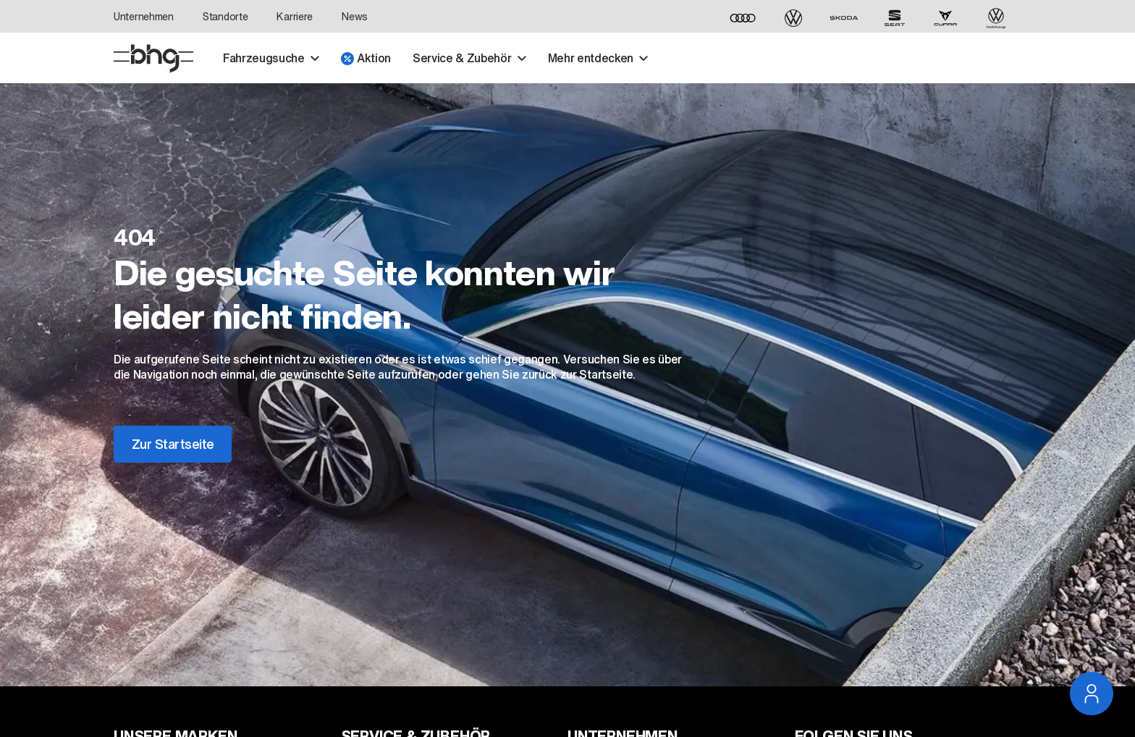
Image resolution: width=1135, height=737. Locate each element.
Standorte (225, 16)
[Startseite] (153, 58)
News (355, 16)
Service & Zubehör (469, 58)
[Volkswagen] (793, 18)
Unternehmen (144, 16)
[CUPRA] (945, 18)
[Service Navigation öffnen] (1091, 693)
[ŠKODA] (844, 18)
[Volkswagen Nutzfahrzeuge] (996, 18)
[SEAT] (894, 18)
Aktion (366, 58)
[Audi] (742, 18)
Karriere (295, 16)
